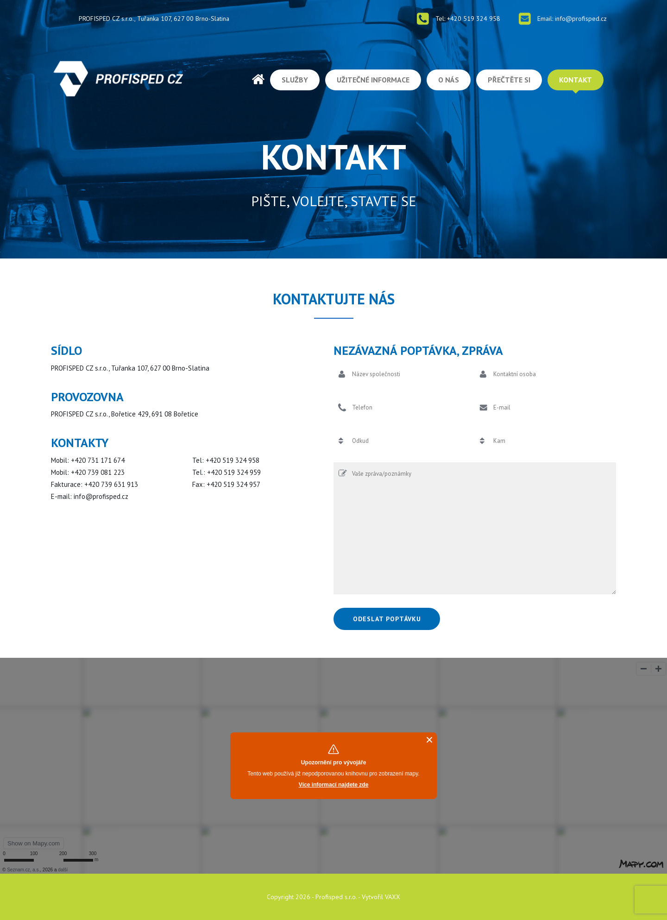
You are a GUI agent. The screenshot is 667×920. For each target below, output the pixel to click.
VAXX (392, 897)
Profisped (258, 79)
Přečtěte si (509, 79)
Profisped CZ (118, 78)
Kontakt (575, 79)
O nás (448, 79)
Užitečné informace (373, 79)
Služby (295, 79)
